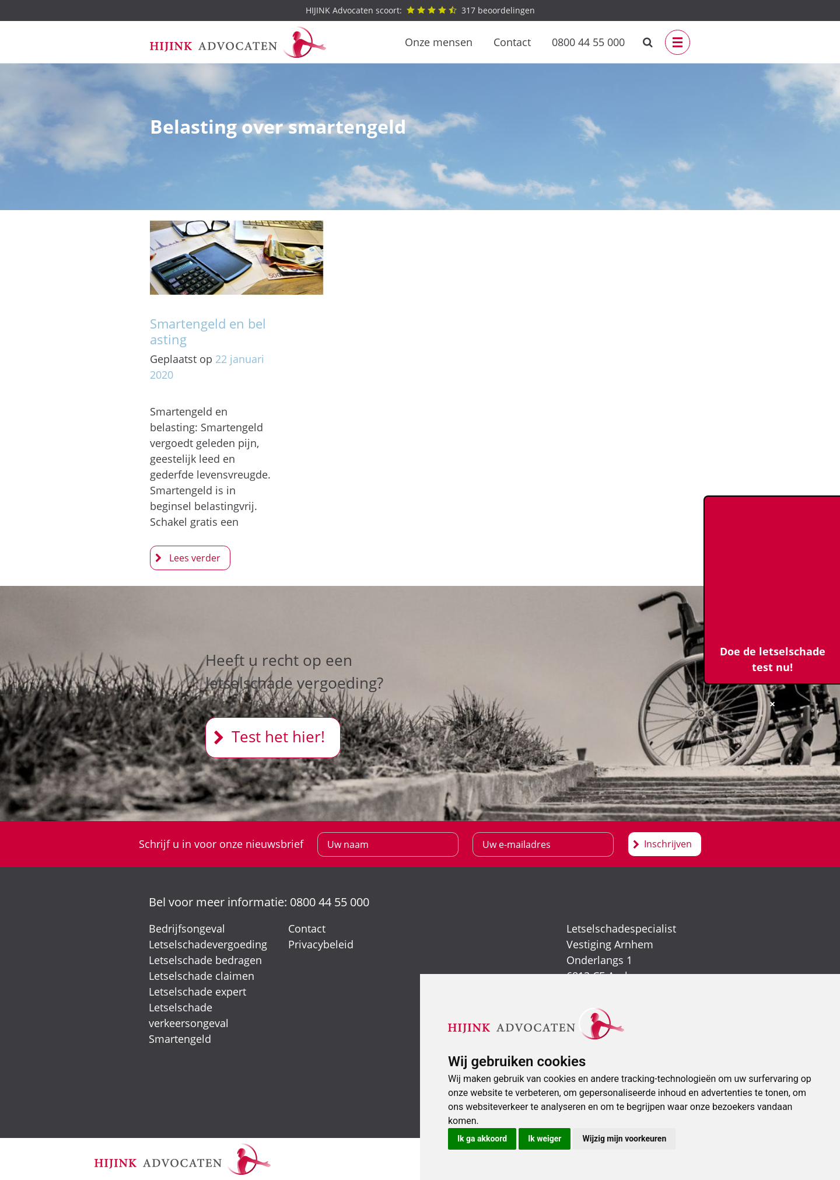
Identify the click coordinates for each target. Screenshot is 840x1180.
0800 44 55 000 (588, 42)
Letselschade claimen (201, 976)
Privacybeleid (321, 944)
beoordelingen (420, 10)
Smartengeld (180, 1039)
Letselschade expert (197, 992)
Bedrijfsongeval (187, 928)
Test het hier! (278, 736)
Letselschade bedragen (205, 960)
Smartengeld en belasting (208, 331)
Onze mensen (439, 42)
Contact (512, 42)
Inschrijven (668, 843)
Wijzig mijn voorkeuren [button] (624, 1138)
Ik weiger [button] (544, 1138)
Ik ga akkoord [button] (482, 1138)
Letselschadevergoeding (208, 944)
